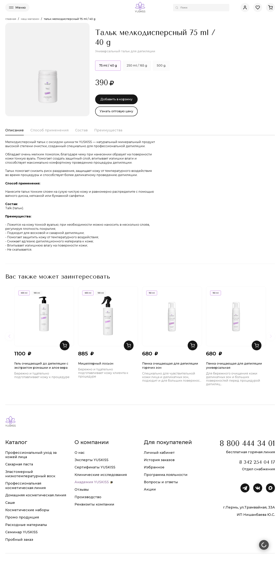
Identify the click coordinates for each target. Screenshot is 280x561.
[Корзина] (270, 7)
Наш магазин (30, 19)
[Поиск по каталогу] (201, 7)
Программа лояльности (165, 475)
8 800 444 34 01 (247, 443)
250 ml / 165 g (137, 65)
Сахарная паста (19, 464)
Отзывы (82, 490)
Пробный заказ (19, 540)
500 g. (161, 65)
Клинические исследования (101, 475)
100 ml (37, 293)
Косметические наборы (27, 510)
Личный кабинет (159, 453)
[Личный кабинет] (244, 7)
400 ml (24, 293)
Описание (14, 130)
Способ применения (49, 130)
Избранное (154, 467)
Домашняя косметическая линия (35, 495)
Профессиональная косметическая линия (25, 485)
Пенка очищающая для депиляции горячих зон (170, 365)
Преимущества (108, 130)
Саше (10, 503)
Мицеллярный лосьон (95, 363)
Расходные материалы (26, 525)
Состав (81, 130)
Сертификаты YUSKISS (95, 467)
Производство (88, 497)
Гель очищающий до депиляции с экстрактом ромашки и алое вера (41, 365)
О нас (80, 453)
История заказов (159, 460)
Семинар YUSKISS (21, 532)
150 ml (152, 293)
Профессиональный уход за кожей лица (31, 455)
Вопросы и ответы (161, 482)
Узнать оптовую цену (116, 111)
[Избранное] (257, 7)
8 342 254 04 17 (257, 462)
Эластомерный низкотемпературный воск (30, 474)
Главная (10, 19)
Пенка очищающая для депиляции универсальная (234, 365)
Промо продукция (22, 517)
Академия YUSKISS (92, 482)
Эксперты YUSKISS (91, 460)
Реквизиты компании (94, 504)
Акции (150, 489)
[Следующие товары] (271, 336)
